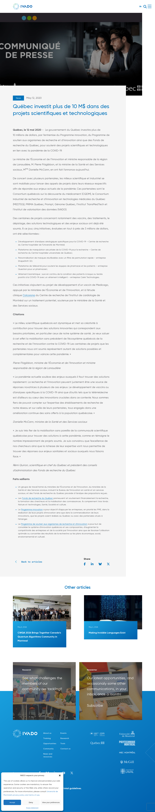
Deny (31, 802)
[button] (60, 775)
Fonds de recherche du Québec (37, 498)
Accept (12, 802)
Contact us (65, 749)
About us (47, 733)
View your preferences (51, 802)
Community (48, 749)
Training (47, 738)
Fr (141, 6)
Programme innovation (32, 509)
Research (64, 738)
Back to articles (27, 562)
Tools (62, 743)
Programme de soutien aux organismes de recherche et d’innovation (54, 524)
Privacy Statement (32, 808)
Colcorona (29, 295)
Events (63, 733)
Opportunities (49, 743)
